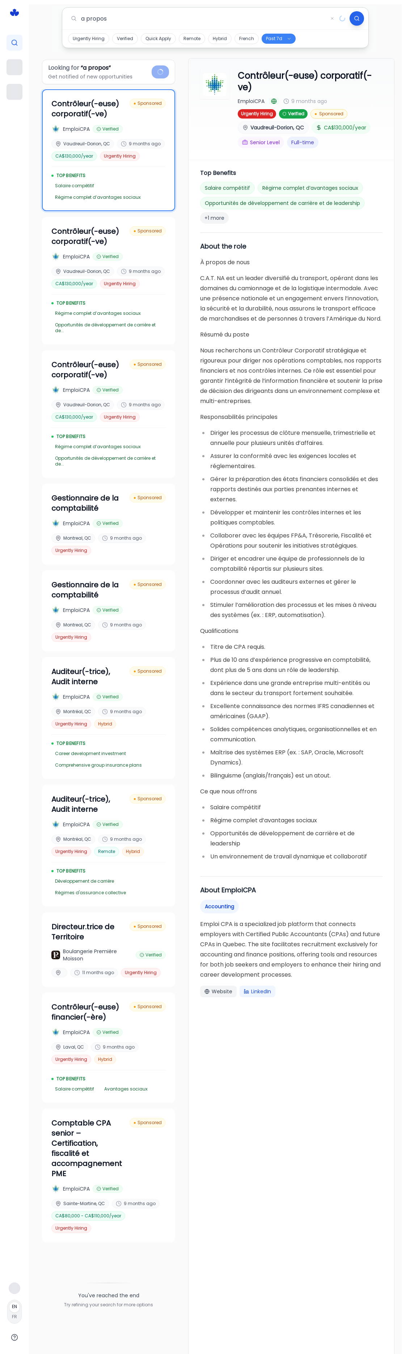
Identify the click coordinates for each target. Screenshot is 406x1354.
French (246, 38)
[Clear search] (332, 18)
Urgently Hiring (89, 38)
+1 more (214, 218)
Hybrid (220, 38)
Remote (191, 38)
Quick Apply (158, 38)
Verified (125, 38)
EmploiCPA (251, 101)
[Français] (14, 1312)
